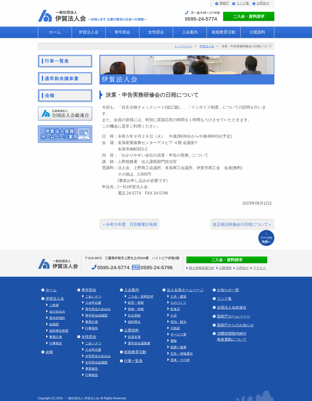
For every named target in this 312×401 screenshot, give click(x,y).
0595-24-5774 (201, 19)
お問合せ (263, 3)
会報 (49, 352)
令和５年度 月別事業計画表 (131, 224)
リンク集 (242, 3)
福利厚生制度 (58, 331)
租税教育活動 (223, 32)
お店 (173, 315)
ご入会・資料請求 (248, 16)
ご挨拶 (54, 305)
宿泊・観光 (178, 322)
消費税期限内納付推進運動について (231, 336)
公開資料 (257, 32)
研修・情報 (136, 309)
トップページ (183, 46)
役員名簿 (134, 337)
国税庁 (224, 3)
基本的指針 (57, 318)
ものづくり (178, 303)
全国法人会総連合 (231, 307)
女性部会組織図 (96, 362)
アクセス (259, 268)
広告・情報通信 (181, 353)
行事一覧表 (133, 361)
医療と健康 (178, 347)
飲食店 (175, 309)
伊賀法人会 (89, 32)
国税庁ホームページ (233, 316)
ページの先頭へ (266, 237)
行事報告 (55, 343)
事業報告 (91, 368)
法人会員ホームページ (185, 290)
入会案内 (190, 32)
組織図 (54, 324)
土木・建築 (178, 296)
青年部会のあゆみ (98, 309)
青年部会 (122, 32)
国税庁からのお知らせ (235, 325)
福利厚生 (134, 322)
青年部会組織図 (96, 315)
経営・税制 (136, 303)
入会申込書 (93, 303)
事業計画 (55, 337)
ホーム (55, 32)
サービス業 (178, 334)
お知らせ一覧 (228, 290)
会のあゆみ (57, 311)
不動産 (175, 328)
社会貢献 (134, 315)
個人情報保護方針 (201, 268)
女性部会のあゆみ (98, 356)
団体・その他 (180, 360)
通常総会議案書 (139, 343)
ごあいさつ (93, 296)
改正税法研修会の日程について (240, 224)
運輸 (173, 341)
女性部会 (156, 32)
